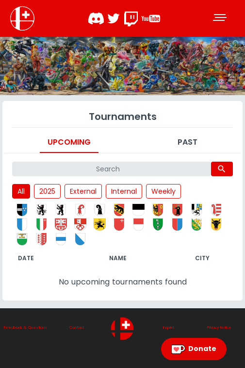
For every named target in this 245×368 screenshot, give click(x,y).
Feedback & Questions (25, 327)
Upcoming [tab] (69, 142)
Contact (76, 327)
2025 (47, 191)
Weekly (163, 191)
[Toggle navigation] (221, 18)
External (83, 191)
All (21, 191)
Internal (124, 191)
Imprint (168, 327)
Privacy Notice (219, 327)
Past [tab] (187, 142)
